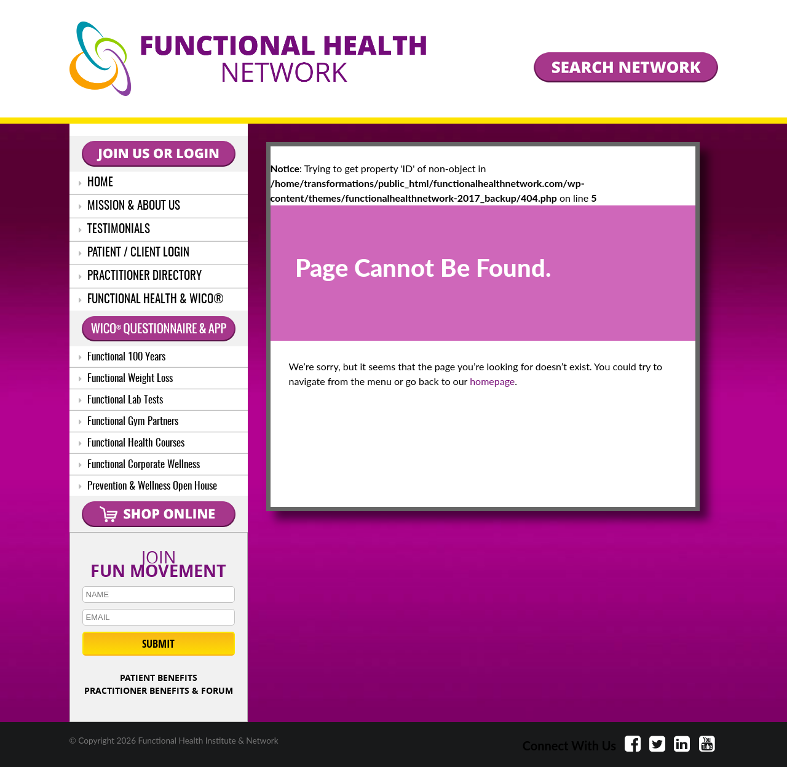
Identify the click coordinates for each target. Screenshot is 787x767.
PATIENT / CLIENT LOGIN (134, 253)
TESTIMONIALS (114, 230)
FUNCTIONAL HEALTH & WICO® (151, 300)
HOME (96, 183)
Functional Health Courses (131, 443)
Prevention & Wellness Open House (148, 486)
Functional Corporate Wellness (139, 464)
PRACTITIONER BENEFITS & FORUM (158, 690)
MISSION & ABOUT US (129, 206)
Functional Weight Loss (126, 378)
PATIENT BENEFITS (158, 677)
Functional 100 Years (122, 357)
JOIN (158, 561)
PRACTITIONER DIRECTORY (140, 276)
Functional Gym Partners (128, 421)
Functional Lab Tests (121, 400)
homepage (492, 381)
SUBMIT (158, 643)
